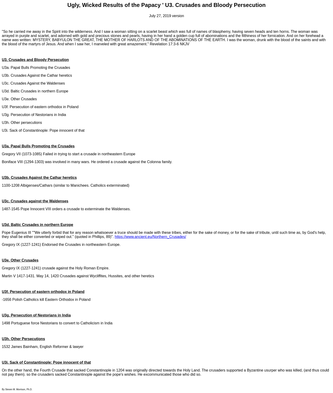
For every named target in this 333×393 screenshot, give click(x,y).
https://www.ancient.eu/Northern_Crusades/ (150, 237)
